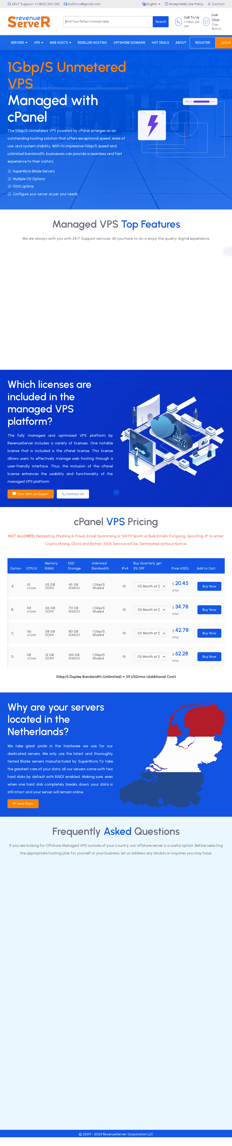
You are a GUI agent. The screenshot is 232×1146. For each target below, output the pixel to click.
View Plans (23, 804)
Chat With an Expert (31, 494)
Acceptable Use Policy (184, 4)
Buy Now (209, 586)
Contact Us (73, 494)
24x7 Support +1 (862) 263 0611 (33, 4)
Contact (216, 4)
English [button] (149, 4)
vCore (31, 588)
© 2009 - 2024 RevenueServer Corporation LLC (116, 1134)
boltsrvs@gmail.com (82, 4)
